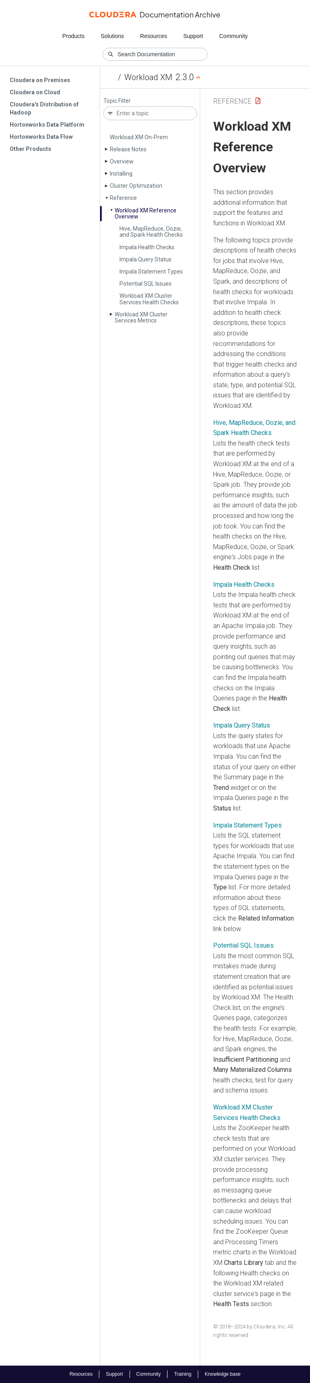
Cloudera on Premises (40, 80)
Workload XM (148, 77)
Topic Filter (117, 101)
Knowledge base (223, 1374)
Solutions (112, 36)
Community (233, 36)
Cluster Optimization (136, 185)
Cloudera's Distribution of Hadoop (44, 108)
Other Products (30, 149)
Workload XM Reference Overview (145, 213)
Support (193, 36)
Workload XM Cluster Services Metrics (141, 317)
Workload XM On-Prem (139, 137)
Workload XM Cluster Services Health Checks (149, 299)
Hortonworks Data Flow (41, 137)
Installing (121, 173)
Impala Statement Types (151, 271)
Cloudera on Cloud (35, 92)
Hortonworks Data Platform (47, 124)
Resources (153, 36)
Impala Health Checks (146, 247)
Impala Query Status (145, 259)
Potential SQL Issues (145, 283)
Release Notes (128, 149)
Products (73, 36)
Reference (123, 198)
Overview (122, 161)
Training (182, 1374)
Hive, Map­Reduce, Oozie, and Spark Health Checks (151, 231)
